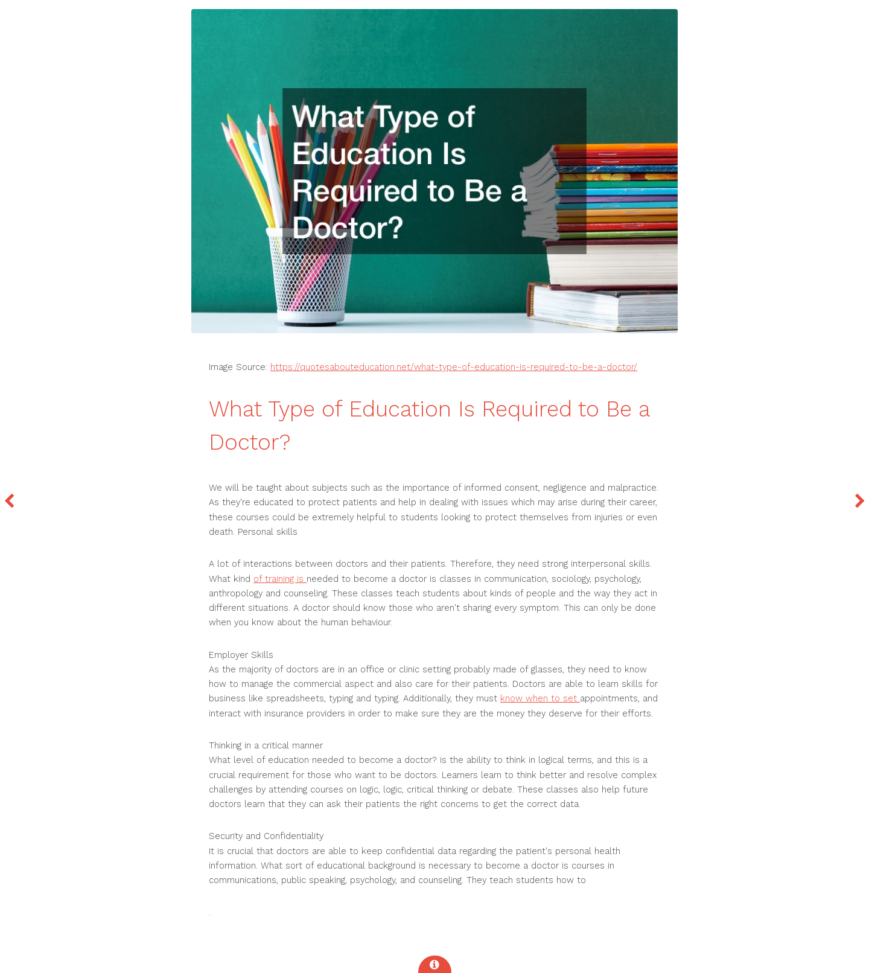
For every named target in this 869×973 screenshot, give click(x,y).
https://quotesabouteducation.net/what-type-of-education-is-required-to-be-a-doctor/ (453, 367)
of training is (280, 578)
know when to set (540, 698)
